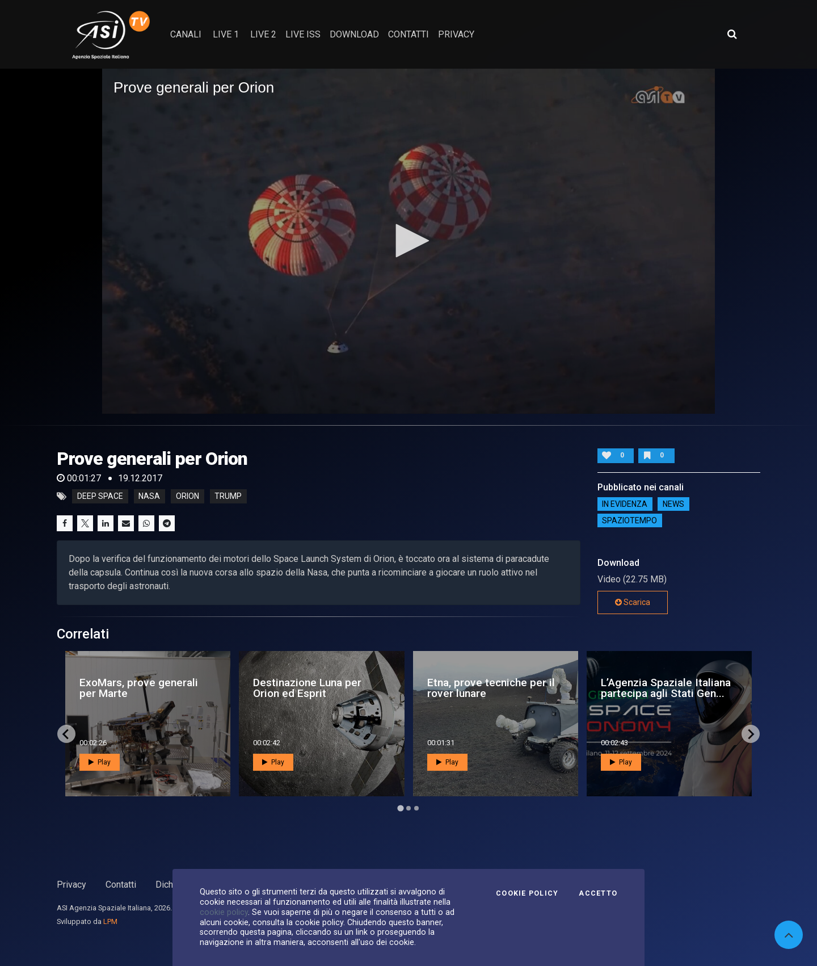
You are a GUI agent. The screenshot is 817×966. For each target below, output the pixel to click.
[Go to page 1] (400, 808)
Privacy (71, 884)
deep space (100, 496)
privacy (456, 34)
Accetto (598, 893)
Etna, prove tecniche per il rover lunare (491, 688)
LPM (110, 921)
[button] (408, 241)
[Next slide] (751, 734)
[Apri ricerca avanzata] (732, 34)
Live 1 (226, 34)
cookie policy (224, 912)
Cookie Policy (527, 893)
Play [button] (100, 762)
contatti (408, 34)
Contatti (121, 884)
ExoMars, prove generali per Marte (138, 688)
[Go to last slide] (66, 734)
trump (228, 496)
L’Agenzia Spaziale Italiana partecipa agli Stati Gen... (666, 688)
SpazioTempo (629, 520)
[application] (408, 241)
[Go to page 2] (408, 808)
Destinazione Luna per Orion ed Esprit (307, 688)
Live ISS (303, 34)
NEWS (673, 504)
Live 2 (263, 34)
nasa (149, 496)
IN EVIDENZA (624, 504)
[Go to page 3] (416, 808)
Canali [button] (185, 34)
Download (354, 34)
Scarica (632, 602)
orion (187, 496)
